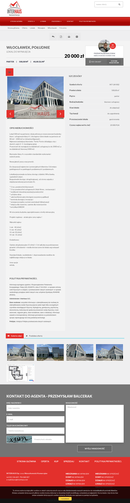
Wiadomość (72, 403)
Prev (10, 114)
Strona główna (16, 21)
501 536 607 (95, 62)
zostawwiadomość (114, 62)
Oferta (45, 461)
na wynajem (77, 474)
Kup (56, 461)
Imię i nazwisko (13, 403)
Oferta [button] (31, 21)
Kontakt (70, 21)
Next (60, 114)
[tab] (9, 72)
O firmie (43, 21)
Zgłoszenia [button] (56, 21)
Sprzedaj (69, 461)
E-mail (9, 414)
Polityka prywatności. (87, 21)
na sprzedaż (107, 474)
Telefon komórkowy (17, 425)
